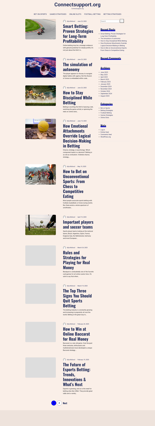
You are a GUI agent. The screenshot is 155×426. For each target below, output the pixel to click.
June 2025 (104, 72)
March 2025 (105, 79)
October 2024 (105, 91)
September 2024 (106, 94)
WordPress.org (106, 137)
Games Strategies (58, 14)
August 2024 (105, 96)
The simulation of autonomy (77, 66)
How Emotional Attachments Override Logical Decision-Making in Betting (77, 136)
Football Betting (92, 14)
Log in (103, 130)
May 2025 (104, 75)
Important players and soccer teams (78, 224)
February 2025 (106, 82)
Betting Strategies (112, 14)
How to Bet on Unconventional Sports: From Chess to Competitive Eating (76, 183)
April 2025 (104, 77)
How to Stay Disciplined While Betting (77, 97)
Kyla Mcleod (69, 21)
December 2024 (106, 86)
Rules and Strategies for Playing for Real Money (76, 259)
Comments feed (106, 134)
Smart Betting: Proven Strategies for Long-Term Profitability (78, 33)
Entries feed (105, 132)
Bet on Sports (40, 14)
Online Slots (75, 14)
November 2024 (106, 89)
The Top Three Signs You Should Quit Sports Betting (77, 298)
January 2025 (105, 84)
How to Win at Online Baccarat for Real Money (76, 334)
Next (65, 403)
